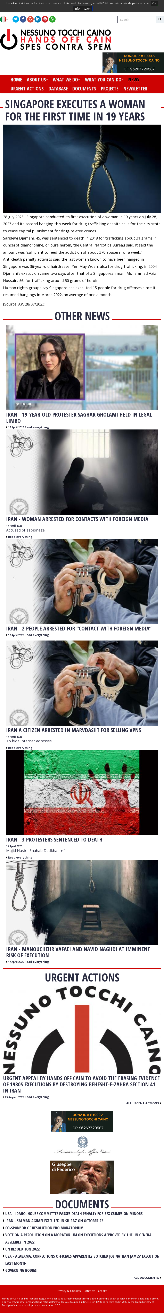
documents (84, 88)
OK (154, 3)
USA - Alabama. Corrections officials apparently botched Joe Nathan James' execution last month (82, 1259)
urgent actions (27, 88)
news (133, 79)
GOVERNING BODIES (21, 1270)
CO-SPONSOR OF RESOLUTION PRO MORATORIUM (44, 1228)
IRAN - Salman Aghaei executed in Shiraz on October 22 (54, 1220)
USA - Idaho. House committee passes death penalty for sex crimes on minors (74, 1213)
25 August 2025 (15, 1097)
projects (109, 88)
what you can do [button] (104, 79)
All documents (147, 1278)
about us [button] (37, 79)
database (58, 88)
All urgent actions (143, 1103)
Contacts (89, 1291)
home (16, 79)
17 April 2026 (16, 427)
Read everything (37, 427)
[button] (6, 19)
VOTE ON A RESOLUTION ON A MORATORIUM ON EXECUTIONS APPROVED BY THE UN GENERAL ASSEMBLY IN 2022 (79, 1238)
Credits (102, 1291)
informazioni (83, 8)
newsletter (135, 88)
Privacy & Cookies (69, 1291)
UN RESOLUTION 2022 (22, 1249)
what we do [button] (66, 79)
